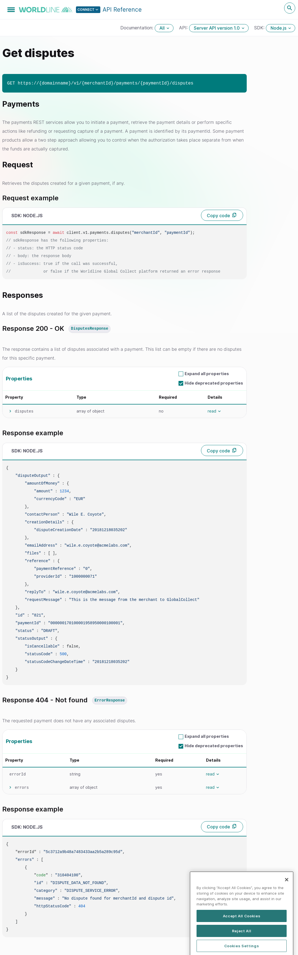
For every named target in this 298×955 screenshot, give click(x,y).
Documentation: (137, 27)
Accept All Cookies (242, 930)
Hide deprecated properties (214, 383)
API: (184, 27)
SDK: (260, 27)
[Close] (287, 894)
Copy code (218, 215)
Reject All (241, 945)
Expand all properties (207, 373)
